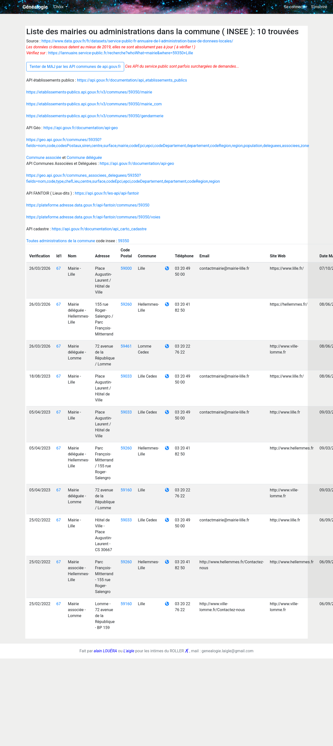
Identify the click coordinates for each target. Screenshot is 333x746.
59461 (126, 346)
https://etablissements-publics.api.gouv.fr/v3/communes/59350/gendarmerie (94, 116)
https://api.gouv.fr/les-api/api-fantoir (107, 193)
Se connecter (295, 6)
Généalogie (35, 7)
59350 (123, 241)
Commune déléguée (84, 157)
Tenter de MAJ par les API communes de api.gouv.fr (75, 66)
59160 (126, 490)
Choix (59, 6)
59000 (126, 268)
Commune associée (44, 157)
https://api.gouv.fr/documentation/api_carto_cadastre (99, 229)
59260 (126, 304)
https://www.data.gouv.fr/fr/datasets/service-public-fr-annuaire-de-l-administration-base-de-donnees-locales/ (137, 41)
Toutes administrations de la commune (61, 241)
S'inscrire (319, 6)
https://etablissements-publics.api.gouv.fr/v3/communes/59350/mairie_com (94, 104)
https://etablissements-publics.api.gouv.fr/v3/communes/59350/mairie (89, 92)
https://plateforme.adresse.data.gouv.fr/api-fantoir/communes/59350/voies (93, 217)
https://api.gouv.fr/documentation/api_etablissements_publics (132, 80)
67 (58, 268)
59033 (126, 376)
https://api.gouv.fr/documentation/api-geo (80, 127)
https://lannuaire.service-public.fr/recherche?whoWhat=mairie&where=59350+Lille (120, 53)
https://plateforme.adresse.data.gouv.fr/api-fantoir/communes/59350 (87, 205)
